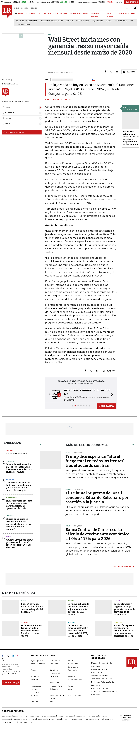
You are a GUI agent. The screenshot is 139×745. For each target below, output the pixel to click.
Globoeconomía (75, 679)
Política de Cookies (99, 688)
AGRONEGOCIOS (75, 14)
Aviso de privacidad (99, 676)
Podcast (34, 695)
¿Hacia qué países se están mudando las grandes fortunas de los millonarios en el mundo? (18, 524)
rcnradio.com (77, 719)
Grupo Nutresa (82, 21)
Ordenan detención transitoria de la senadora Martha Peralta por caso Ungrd (31, 630)
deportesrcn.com (24, 722)
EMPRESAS (42, 14)
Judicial (24, 622)
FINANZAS (22, 14)
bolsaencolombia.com (99, 716)
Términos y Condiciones (101, 679)
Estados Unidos (23, 24)
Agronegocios (37, 660)
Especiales (54, 676)
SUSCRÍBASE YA (106, 406)
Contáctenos (96, 672)
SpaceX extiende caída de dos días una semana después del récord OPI (32, 608)
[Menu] (16, 13)
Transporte (11, 498)
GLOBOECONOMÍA (60, 14)
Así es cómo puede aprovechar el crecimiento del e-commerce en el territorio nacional (124, 630)
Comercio (118, 622)
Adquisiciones (97, 21)
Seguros (118, 601)
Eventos (71, 676)
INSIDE (133, 14)
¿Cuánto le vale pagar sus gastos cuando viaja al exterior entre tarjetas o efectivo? (19, 544)
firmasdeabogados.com (76, 716)
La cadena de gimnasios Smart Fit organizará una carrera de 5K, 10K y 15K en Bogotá (78, 630)
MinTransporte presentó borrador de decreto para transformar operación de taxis (19, 505)
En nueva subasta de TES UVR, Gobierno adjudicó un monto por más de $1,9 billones (78, 609)
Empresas (35, 676)
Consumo (35, 670)
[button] (48, 395)
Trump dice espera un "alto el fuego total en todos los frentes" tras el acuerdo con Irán (95, 461)
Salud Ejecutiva (74, 695)
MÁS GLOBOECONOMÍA (120, 567)
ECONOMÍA (32, 14)
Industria (10, 479)
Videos (52, 702)
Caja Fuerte (54, 664)
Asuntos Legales (38, 664)
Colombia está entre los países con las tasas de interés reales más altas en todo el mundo (19, 468)
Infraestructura (55, 686)
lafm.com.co (107, 719)
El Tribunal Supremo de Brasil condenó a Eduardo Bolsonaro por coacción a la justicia (97, 497)
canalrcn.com (63, 719)
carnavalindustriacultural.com (41, 719)
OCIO (49, 14)
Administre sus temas (13, 132)
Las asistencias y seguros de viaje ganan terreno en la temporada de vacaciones (124, 609)
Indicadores (36, 686)
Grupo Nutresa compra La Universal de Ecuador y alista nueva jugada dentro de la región (19, 486)
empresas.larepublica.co (52, 716)
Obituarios (53, 689)
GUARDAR (129, 72)
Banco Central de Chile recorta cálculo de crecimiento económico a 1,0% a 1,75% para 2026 (97, 534)
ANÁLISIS (86, 14)
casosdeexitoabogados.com (14, 719)
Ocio (70, 689)
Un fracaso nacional (17, 453)
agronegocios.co (31, 716)
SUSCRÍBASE (132, 2)
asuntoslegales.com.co (12, 716)
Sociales (71, 622)
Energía (109, 21)
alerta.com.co (8, 722)
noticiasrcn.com (92, 719)
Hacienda (10, 461)
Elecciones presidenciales (52, 21)
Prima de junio (121, 21)
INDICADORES (124, 14)
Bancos (9, 537)
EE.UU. (23, 601)
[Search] (119, 8)
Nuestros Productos (99, 669)
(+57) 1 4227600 (9, 673)
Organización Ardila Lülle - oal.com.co (126, 717)
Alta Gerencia (55, 660)
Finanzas (34, 679)
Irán (131, 21)
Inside (70, 686)
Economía (70, 21)
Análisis (9, 450)
